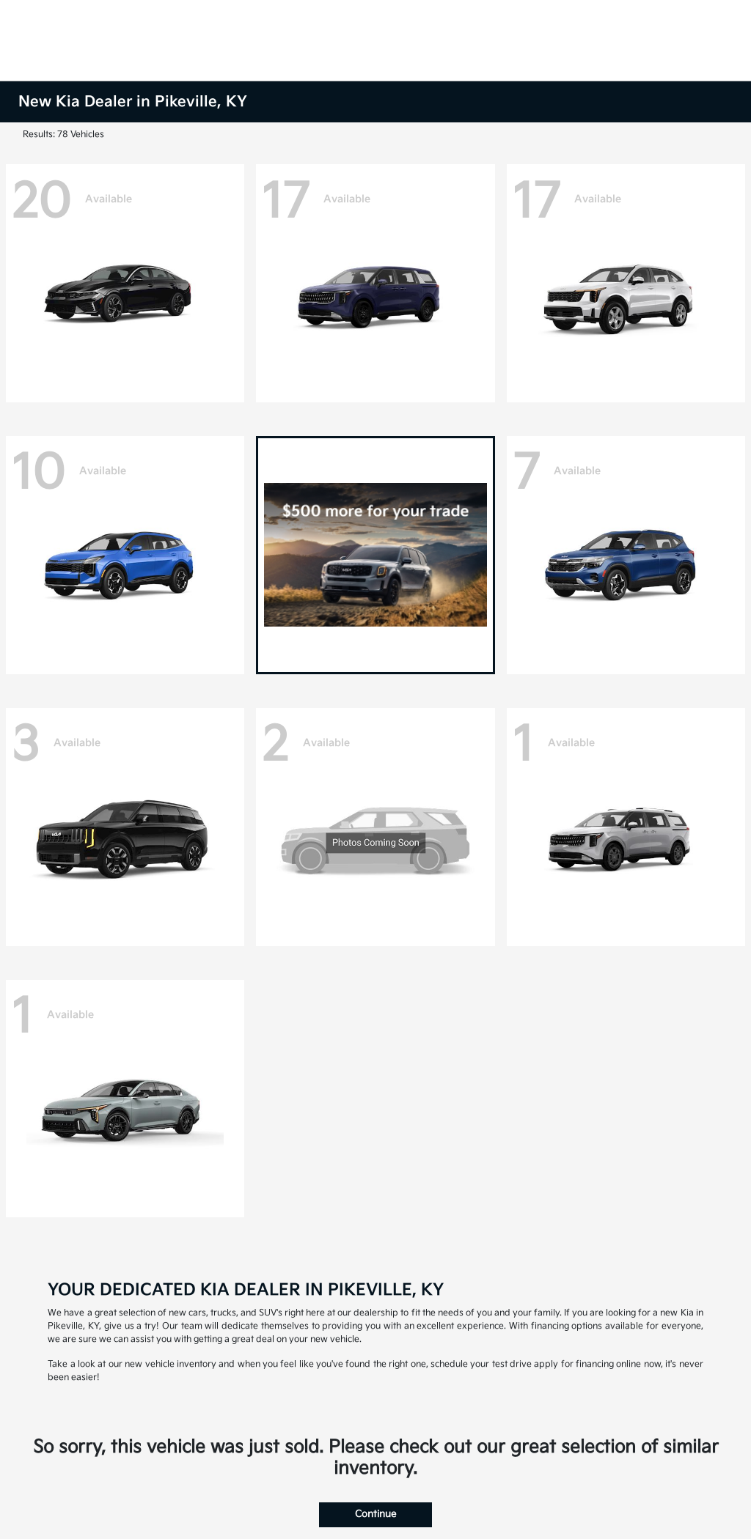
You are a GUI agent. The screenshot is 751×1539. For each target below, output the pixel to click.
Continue (375, 1514)
